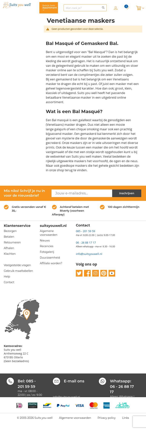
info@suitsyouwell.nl (89, 254)
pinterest (103, 273)
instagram (95, 273)
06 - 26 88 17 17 (86, 242)
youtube (112, 273)
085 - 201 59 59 (85, 231)
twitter (79, 273)
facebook (87, 273)
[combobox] (85, 7)
